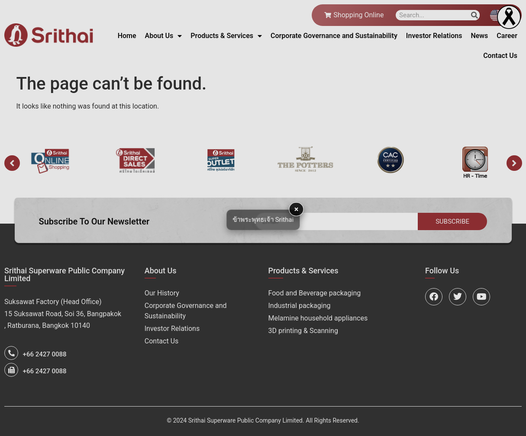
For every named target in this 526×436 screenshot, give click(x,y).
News (479, 36)
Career (507, 36)
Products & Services (226, 36)
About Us (163, 36)
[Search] (474, 15)
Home (127, 36)
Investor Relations (434, 36)
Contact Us (500, 55)
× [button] (296, 208)
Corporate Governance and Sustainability (334, 36)
